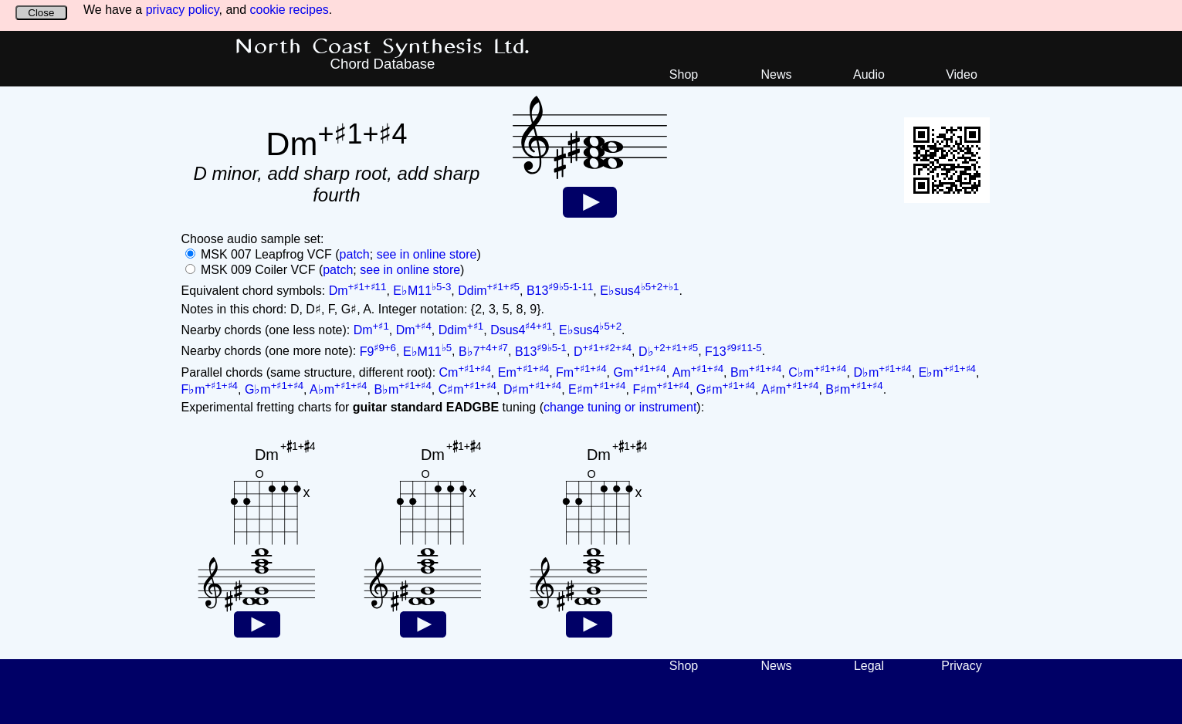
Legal (869, 665)
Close (41, 13)
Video (961, 74)
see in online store (427, 254)
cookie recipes (289, 9)
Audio (869, 74)
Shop (683, 74)
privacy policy (182, 9)
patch (355, 254)
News (775, 74)
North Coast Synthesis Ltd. (382, 47)
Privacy (961, 665)
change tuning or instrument (620, 407)
